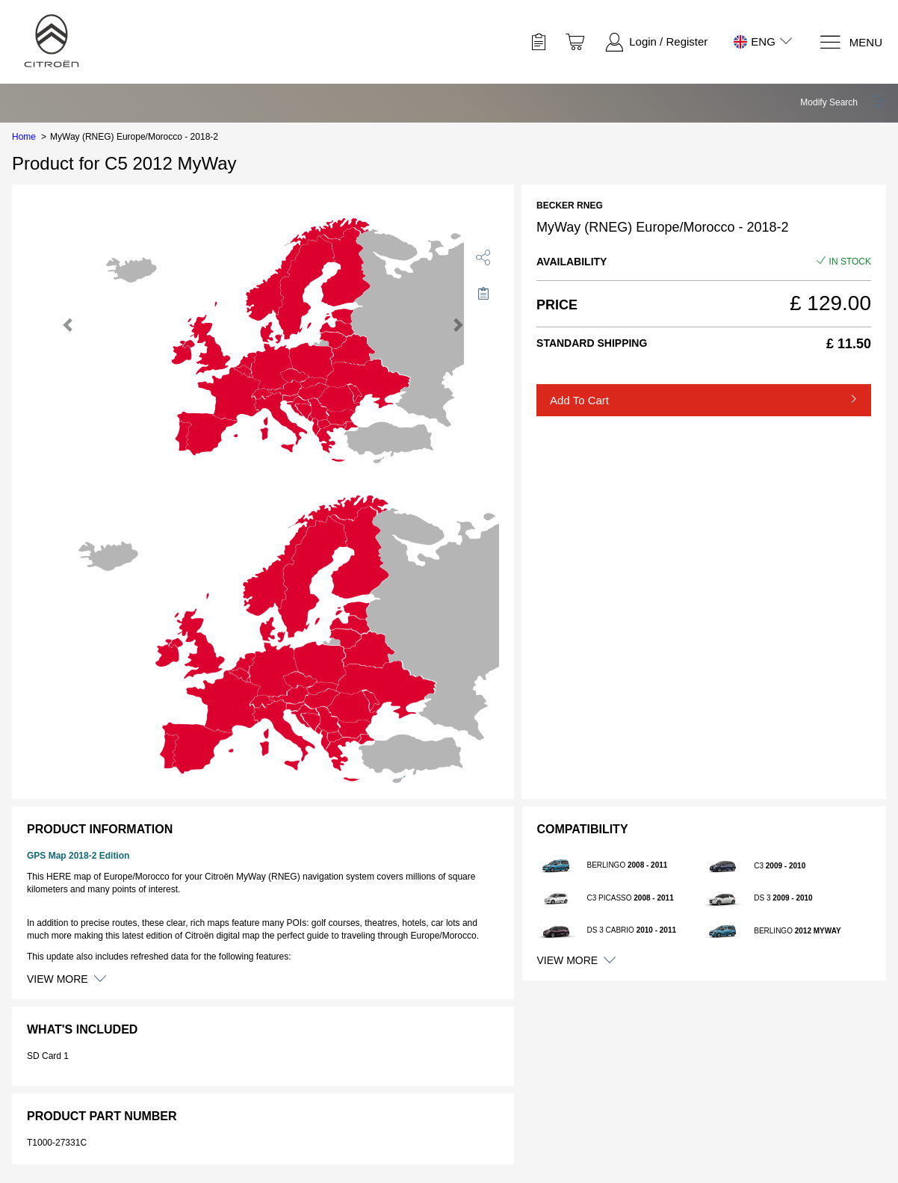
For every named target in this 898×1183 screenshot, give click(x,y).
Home (24, 137)
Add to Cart (579, 400)
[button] (843, 102)
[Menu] (850, 42)
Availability (571, 262)
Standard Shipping (591, 343)
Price (556, 304)
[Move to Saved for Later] (483, 293)
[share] (483, 257)
